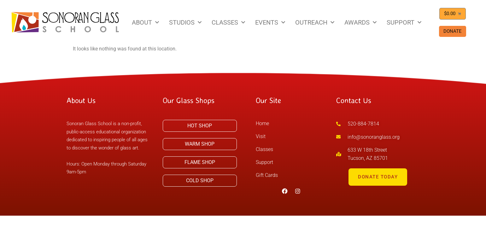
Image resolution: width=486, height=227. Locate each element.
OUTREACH (314, 22)
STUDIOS (185, 22)
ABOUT (145, 22)
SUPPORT (404, 22)
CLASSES (228, 22)
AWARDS (360, 22)
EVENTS (270, 22)
